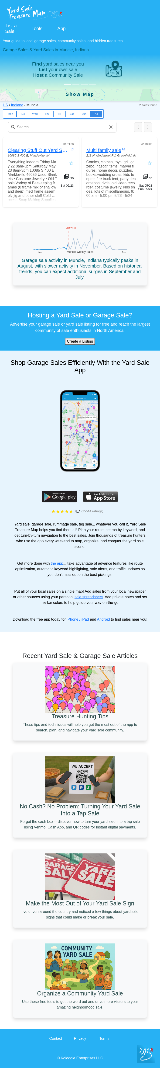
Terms (104, 1038)
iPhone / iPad (78, 619)
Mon (10, 113)
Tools (36, 28)
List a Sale (11, 28)
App (61, 28)
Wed (35, 113)
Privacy (80, 1038)
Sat (72, 113)
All (96, 113)
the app (57, 563)
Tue (22, 113)
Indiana (17, 105)
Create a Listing (80, 341)
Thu (47, 113)
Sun (84, 113)
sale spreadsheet (89, 597)
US (5, 105)
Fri (59, 113)
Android (103, 619)
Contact (55, 1038)
